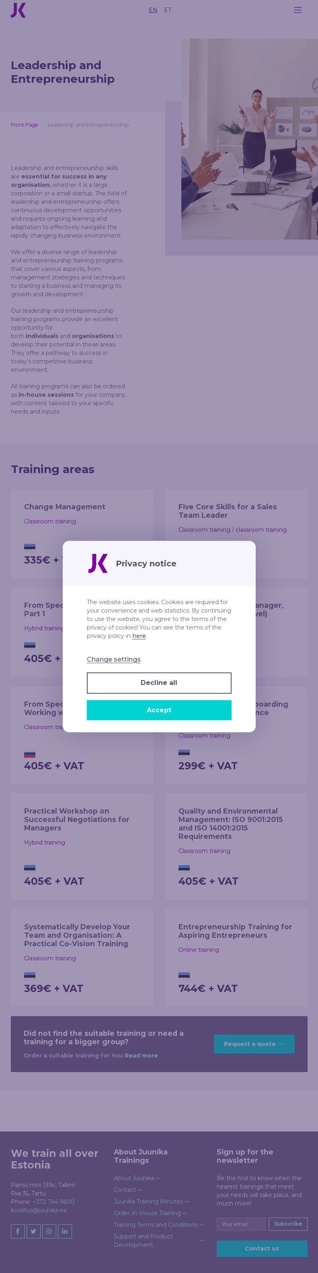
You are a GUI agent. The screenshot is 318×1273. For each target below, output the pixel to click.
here (139, 635)
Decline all (159, 683)
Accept (159, 710)
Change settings (114, 659)
